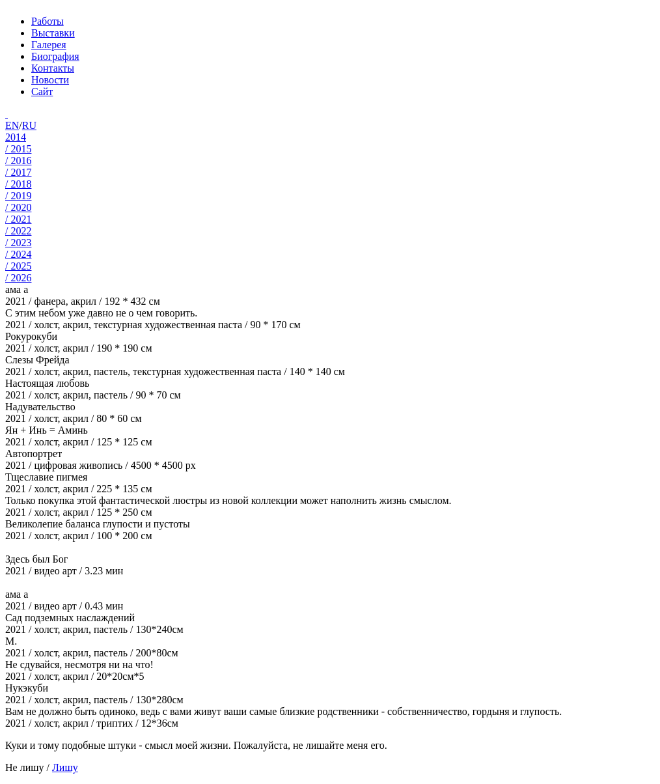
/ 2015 (18, 148)
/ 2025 (18, 266)
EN (12, 125)
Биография (55, 56)
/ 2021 (18, 219)
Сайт (42, 91)
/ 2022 (18, 230)
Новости (50, 79)
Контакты (52, 68)
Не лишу (24, 767)
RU (29, 125)
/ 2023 (18, 242)
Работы (47, 21)
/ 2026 (18, 277)
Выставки (53, 32)
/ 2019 (18, 195)
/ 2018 (18, 183)
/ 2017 (18, 172)
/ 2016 (18, 160)
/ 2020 (18, 207)
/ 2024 (18, 254)
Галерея (48, 44)
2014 (15, 137)
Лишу (65, 767)
